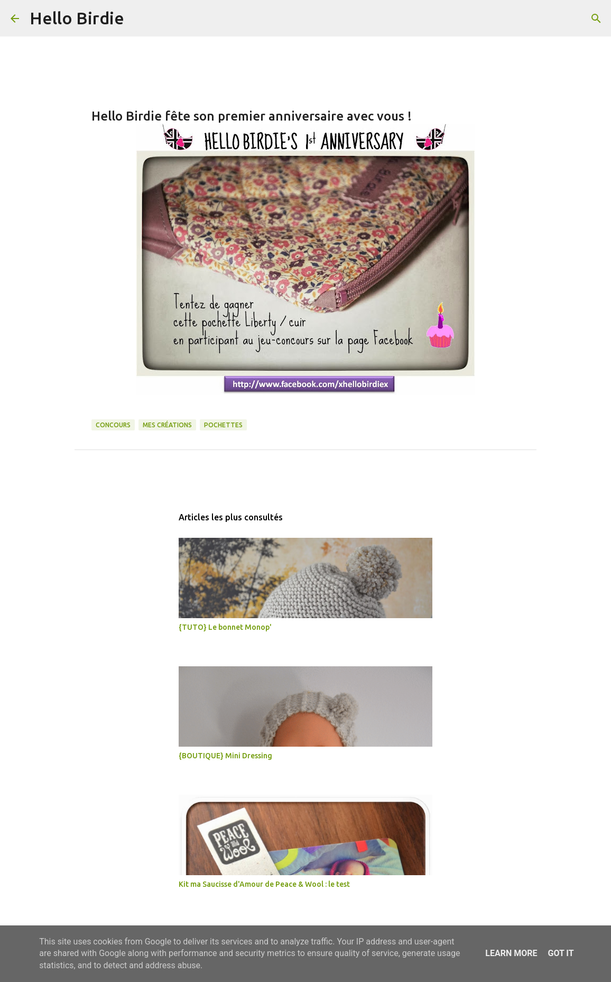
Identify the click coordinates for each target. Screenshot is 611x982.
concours (113, 424)
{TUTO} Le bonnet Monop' (225, 627)
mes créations (167, 424)
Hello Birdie (77, 17)
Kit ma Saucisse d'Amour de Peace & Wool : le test (264, 884)
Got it (560, 953)
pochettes (223, 424)
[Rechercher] (139, 18)
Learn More (511, 953)
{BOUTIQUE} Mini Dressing (225, 755)
